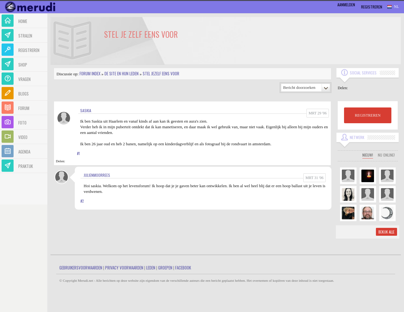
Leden (150, 267)
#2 (82, 201)
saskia (85, 110)
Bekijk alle (386, 231)
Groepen (165, 267)
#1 (78, 153)
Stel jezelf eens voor (161, 73)
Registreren (371, 6)
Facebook (183, 267)
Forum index (90, 73)
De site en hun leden (121, 73)
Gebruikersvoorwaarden (80, 267)
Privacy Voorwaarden (124, 267)
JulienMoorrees (97, 175)
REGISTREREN (367, 115)
